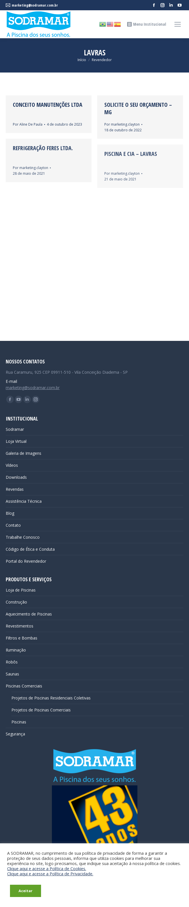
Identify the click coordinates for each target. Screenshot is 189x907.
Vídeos (12, 465)
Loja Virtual (16, 441)
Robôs (12, 662)
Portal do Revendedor (26, 561)
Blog (10, 513)
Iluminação (16, 650)
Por (27, 124)
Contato (13, 525)
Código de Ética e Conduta (30, 549)
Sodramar (15, 429)
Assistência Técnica (24, 501)
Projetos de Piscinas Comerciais (41, 710)
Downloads (16, 477)
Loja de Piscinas (21, 590)
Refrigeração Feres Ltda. (43, 148)
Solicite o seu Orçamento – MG (138, 108)
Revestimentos (19, 626)
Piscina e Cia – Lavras (130, 154)
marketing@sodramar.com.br (33, 387)
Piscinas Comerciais (24, 686)
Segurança (15, 734)
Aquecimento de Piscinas (29, 614)
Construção (16, 602)
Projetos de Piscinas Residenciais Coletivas (51, 698)
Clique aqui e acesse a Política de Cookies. (46, 868)
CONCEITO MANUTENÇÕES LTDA (47, 104)
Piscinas (18, 722)
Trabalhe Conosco (23, 537)
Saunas (12, 674)
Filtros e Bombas (21, 638)
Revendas (15, 489)
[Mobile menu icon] (177, 24)
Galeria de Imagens (23, 453)
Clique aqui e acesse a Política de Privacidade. (50, 873)
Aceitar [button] (25, 890)
